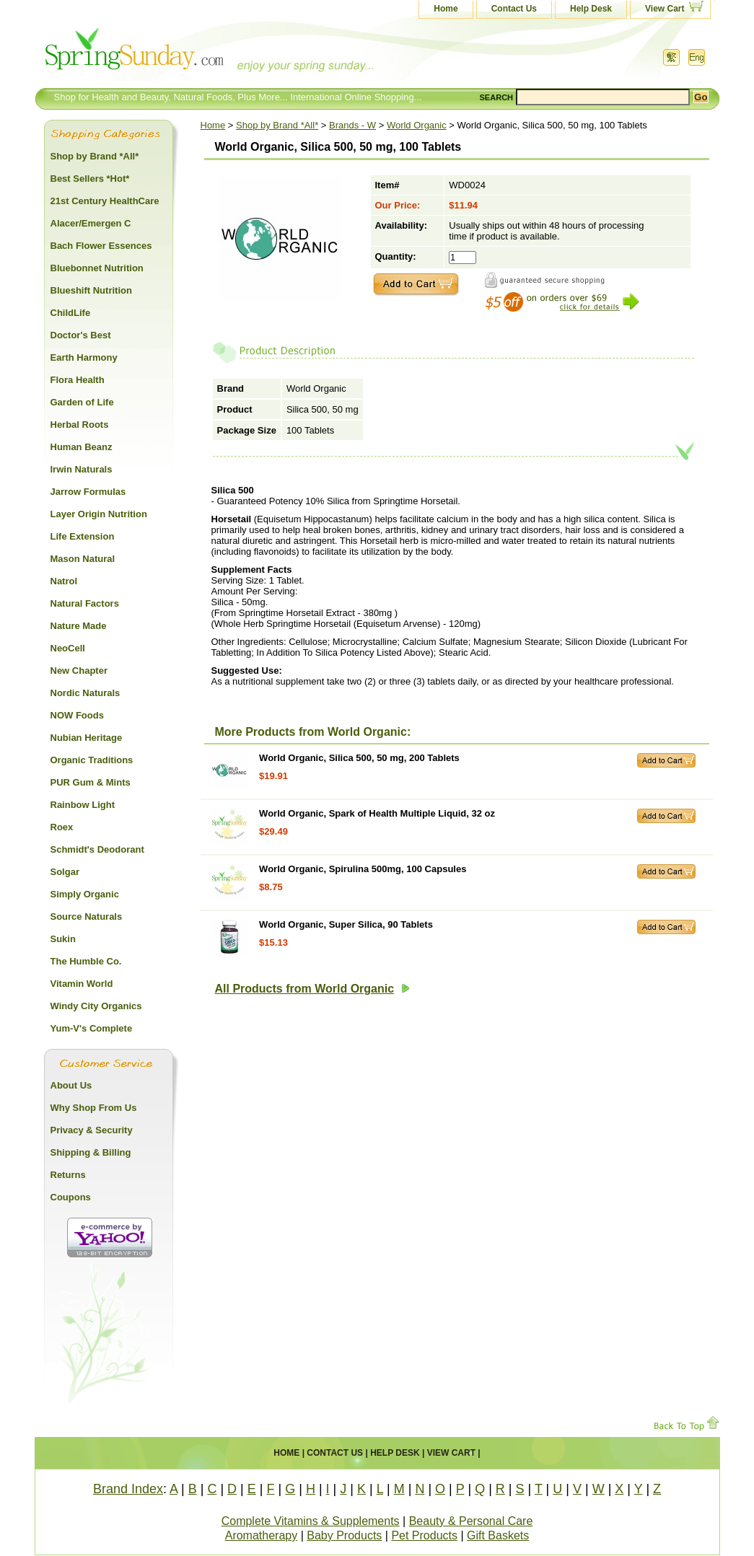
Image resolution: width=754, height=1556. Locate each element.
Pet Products (424, 1535)
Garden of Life (82, 402)
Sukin (63, 938)
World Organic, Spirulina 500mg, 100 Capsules (362, 868)
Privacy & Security (92, 1130)
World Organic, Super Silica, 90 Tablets (346, 924)
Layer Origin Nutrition (99, 514)
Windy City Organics (96, 1006)
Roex (62, 827)
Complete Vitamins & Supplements (311, 1521)
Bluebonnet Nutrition (97, 268)
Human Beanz (82, 446)
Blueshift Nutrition (91, 290)
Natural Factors (85, 603)
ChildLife (71, 312)
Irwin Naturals (82, 469)
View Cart (664, 9)
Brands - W (352, 125)
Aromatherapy (261, 1535)
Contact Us (514, 9)
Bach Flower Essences (101, 245)
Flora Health (78, 379)
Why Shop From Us (94, 1107)
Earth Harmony (84, 357)
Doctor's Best (81, 335)
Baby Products (344, 1535)
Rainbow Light (83, 804)
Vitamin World (82, 983)
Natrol (64, 581)
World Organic (417, 125)
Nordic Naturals (85, 692)
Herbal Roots (80, 424)
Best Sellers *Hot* (90, 178)
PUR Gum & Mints (91, 782)
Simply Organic (85, 894)
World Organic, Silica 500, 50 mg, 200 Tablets (359, 757)
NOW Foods (77, 715)
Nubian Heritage (87, 737)
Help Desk (591, 9)
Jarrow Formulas (88, 491)
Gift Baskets (498, 1535)
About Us (71, 1085)
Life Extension (83, 536)
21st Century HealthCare (105, 200)
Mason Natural (83, 558)
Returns (68, 1174)
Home (445, 9)
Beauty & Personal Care (471, 1521)
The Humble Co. (86, 961)
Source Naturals (87, 916)
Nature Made (79, 625)
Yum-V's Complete (92, 1028)
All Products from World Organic (313, 989)
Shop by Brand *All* (277, 125)
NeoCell (68, 648)
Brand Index (128, 1489)
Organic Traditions (92, 760)
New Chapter (79, 670)
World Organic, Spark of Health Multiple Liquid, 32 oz (377, 813)
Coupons (71, 1197)
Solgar (65, 871)
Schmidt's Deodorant (97, 849)
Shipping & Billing (91, 1152)
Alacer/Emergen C (91, 223)
